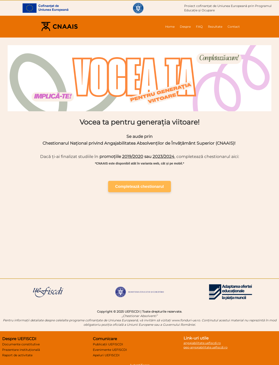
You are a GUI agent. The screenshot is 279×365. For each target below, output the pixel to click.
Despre (185, 27)
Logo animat (139, 233)
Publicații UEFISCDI (108, 344)
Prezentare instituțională (21, 350)
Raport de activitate (17, 355)
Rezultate (215, 27)
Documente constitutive (21, 344)
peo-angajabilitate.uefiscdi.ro (206, 347)
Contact (234, 27)
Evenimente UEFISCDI (110, 350)
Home (170, 27)
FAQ (199, 27)
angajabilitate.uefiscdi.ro (202, 343)
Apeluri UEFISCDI (106, 355)
